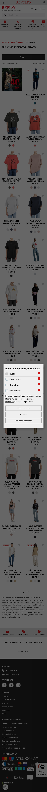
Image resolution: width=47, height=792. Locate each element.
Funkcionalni (15, 379)
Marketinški (15, 390)
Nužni (12, 374)
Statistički (14, 385)
